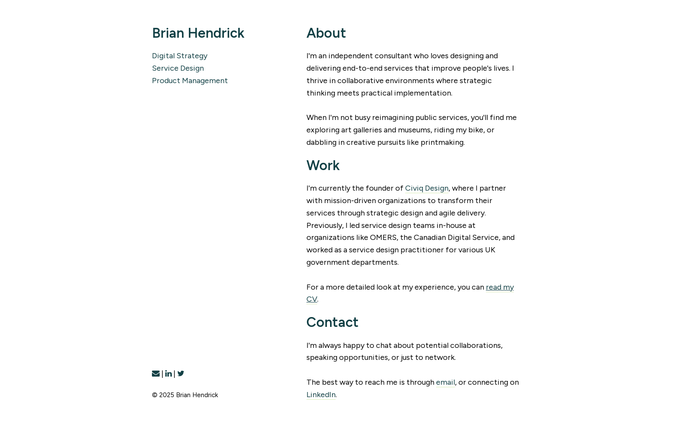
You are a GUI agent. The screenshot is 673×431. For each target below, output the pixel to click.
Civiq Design (427, 188)
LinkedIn (321, 394)
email (445, 382)
